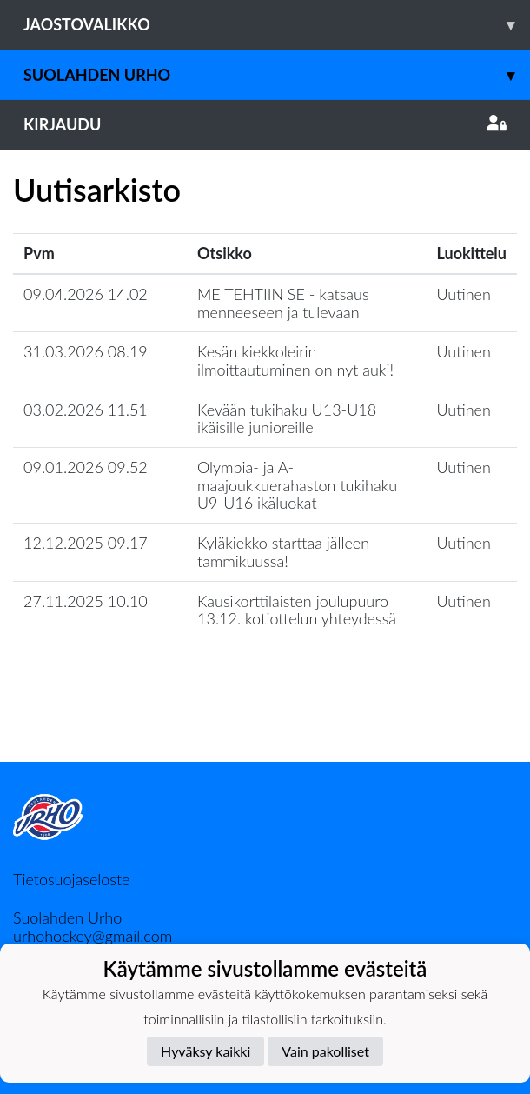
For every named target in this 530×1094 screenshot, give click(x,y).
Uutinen (464, 294)
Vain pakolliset (325, 1051)
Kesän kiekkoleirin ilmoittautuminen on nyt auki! (295, 360)
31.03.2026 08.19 (85, 351)
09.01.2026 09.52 (85, 467)
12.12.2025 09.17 (85, 542)
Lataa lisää (265, 724)
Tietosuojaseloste (71, 879)
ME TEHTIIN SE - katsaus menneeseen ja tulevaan (283, 303)
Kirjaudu (265, 124)
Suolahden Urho (276, 75)
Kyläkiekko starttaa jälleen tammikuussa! (283, 551)
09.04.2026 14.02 (85, 294)
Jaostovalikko (276, 25)
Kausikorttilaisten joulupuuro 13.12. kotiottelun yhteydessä (296, 610)
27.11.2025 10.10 (85, 600)
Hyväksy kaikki (205, 1051)
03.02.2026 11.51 (85, 409)
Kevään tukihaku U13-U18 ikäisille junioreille (286, 418)
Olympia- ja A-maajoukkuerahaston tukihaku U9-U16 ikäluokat (297, 484)
